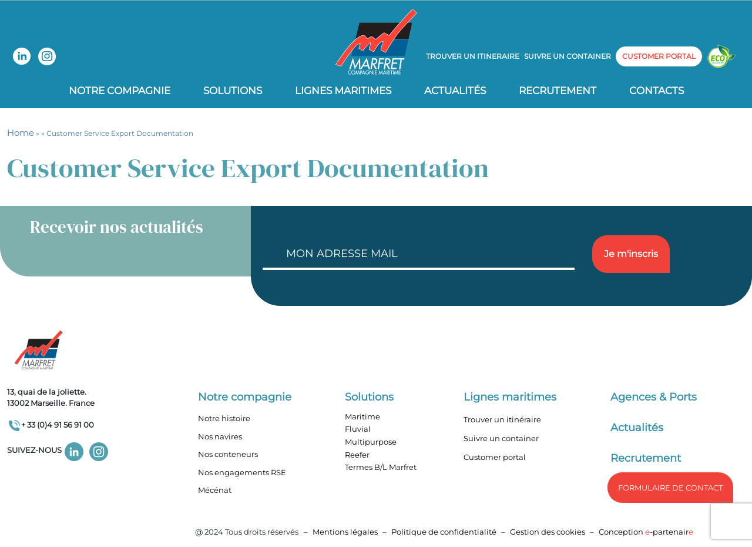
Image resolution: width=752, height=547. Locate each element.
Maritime (362, 416)
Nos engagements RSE (242, 472)
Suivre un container (567, 56)
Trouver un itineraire (472, 56)
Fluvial (358, 428)
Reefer (357, 454)
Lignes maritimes (510, 397)
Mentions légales (345, 531)
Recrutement (557, 90)
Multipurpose (371, 441)
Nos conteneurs (228, 454)
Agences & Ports (653, 397)
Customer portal (495, 457)
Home (20, 132)
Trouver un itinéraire (502, 419)
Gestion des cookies (547, 531)
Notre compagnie (119, 90)
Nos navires (220, 436)
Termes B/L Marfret (381, 467)
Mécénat (214, 490)
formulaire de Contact (670, 487)
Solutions (232, 90)
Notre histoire (224, 418)
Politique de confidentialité (444, 531)
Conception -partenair (646, 531)
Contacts (656, 90)
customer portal (659, 56)
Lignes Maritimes (343, 90)
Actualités (455, 90)
